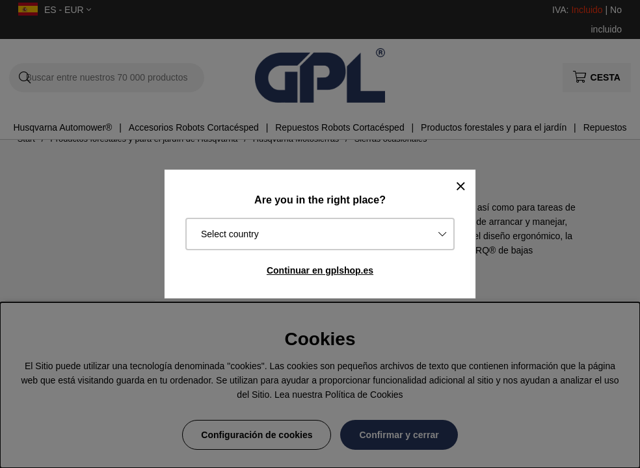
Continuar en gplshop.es (320, 270)
